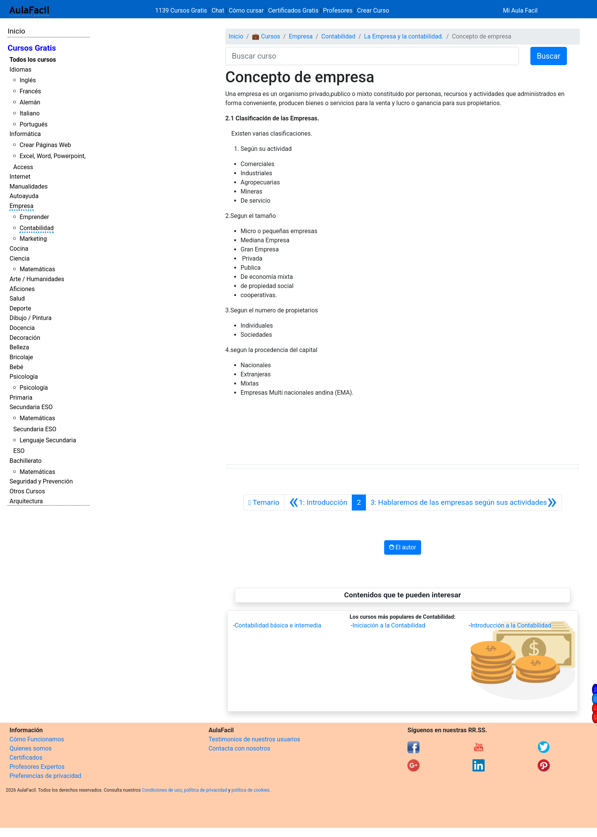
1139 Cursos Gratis (182, 10)
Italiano (29, 113)
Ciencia (20, 258)
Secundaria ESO (31, 407)
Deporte (20, 308)
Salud (17, 298)
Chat (218, 10)
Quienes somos (31, 748)
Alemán (29, 102)
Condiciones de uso (162, 790)
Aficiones (22, 289)
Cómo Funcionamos (37, 739)
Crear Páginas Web (45, 145)
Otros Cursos (27, 491)
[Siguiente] (464, 503)
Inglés (27, 80)
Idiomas (20, 69)
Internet (20, 176)
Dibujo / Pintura (30, 318)
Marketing (32, 238)
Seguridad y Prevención (41, 481)
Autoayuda (24, 196)
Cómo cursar (246, 10)
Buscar (548, 56)
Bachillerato (26, 460)
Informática (25, 134)
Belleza (19, 347)
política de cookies (250, 790)
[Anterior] (318, 503)
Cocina (19, 248)
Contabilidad (36, 228)
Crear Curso (373, 10)
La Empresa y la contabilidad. (403, 36)
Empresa (22, 206)
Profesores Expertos (37, 766)
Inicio (16, 31)
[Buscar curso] (372, 56)
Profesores (338, 10)
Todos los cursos (33, 59)
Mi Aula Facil (520, 10)
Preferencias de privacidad (45, 775)
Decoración (25, 337)
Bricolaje (21, 357)
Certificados (26, 757)
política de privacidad (205, 790)
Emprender (34, 217)
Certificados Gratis (293, 10)
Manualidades (29, 186)
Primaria (21, 397)
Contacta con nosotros (239, 748)
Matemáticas (37, 269)
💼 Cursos (266, 36)
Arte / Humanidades (37, 279)
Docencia (22, 327)
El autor (402, 547)
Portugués (33, 124)
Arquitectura (26, 501)
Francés (30, 91)
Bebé (16, 367)
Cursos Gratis (32, 48)
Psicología (24, 376)
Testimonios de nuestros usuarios (254, 739)
